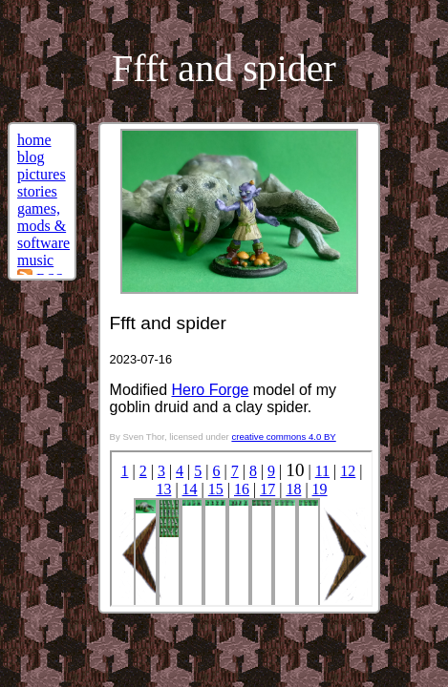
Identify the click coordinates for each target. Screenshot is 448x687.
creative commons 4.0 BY (283, 436)
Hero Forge (210, 390)
